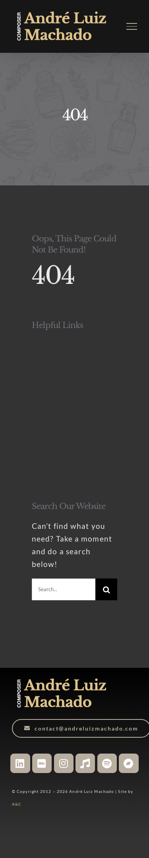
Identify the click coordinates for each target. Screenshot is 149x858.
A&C (16, 804)
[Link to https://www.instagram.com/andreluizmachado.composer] (64, 763)
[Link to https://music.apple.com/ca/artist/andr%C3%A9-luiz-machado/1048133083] (85, 763)
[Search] (106, 589)
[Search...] (63, 589)
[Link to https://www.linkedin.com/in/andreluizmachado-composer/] (20, 763)
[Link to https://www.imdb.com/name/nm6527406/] (42, 763)
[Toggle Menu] (132, 26)
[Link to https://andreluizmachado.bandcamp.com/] (128, 763)
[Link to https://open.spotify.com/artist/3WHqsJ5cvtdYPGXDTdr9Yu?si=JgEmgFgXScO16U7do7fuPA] (107, 763)
